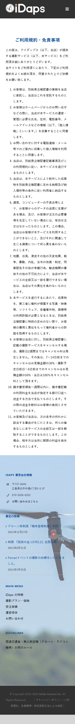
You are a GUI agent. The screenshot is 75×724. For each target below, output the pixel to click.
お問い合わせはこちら (25, 501)
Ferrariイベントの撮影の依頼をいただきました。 (36, 561)
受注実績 (12, 607)
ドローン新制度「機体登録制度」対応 (33, 526)
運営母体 (12, 612)
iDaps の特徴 (14, 595)
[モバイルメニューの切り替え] (67, 9)
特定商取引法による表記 (48, 706)
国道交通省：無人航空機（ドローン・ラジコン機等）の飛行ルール (37, 644)
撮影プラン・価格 (17, 601)
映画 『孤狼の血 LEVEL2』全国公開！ (34, 542)
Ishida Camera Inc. (50, 694)
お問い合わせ (15, 618)
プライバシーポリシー (49, 700)
